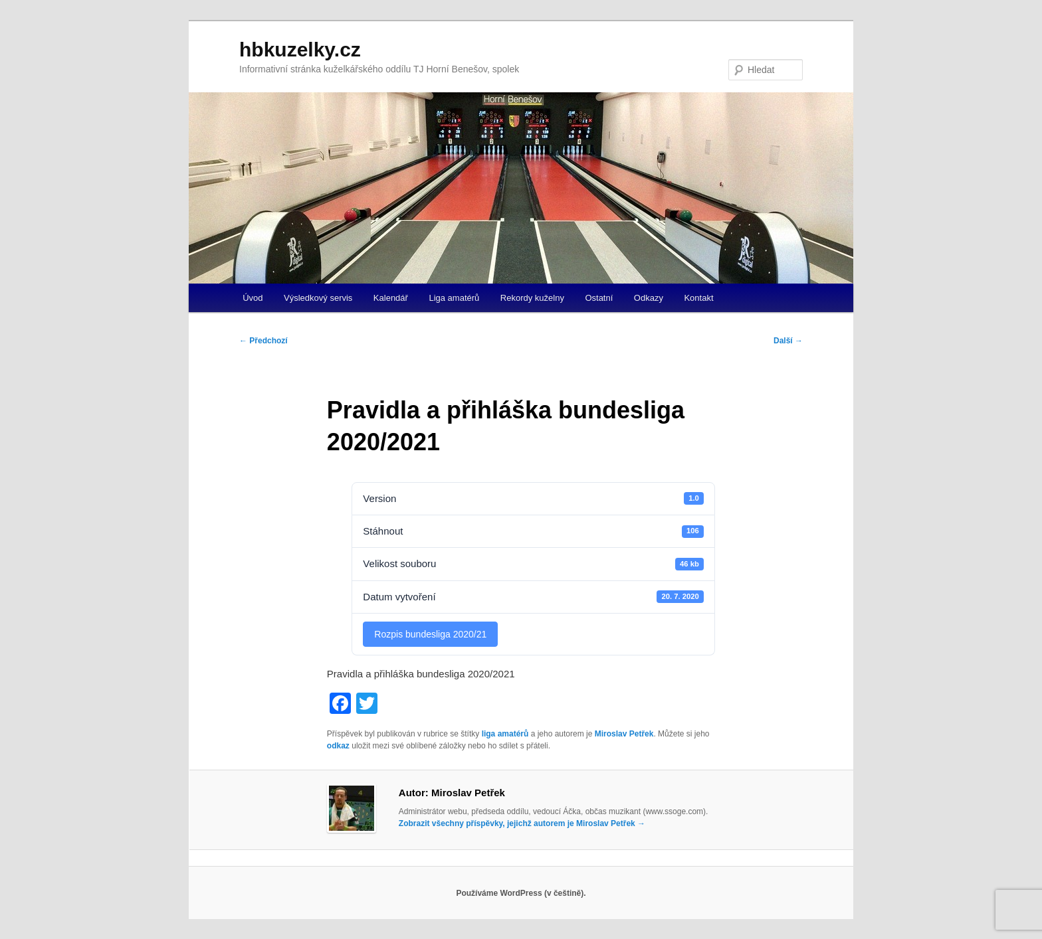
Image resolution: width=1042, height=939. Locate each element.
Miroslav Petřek (624, 733)
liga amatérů (505, 733)
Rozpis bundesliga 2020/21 (430, 634)
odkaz (338, 745)
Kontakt (698, 298)
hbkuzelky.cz (300, 49)
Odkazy (648, 298)
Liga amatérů (454, 298)
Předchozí (263, 340)
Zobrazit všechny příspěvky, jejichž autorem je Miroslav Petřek (522, 823)
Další (788, 340)
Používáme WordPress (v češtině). (520, 893)
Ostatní (599, 298)
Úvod (252, 298)
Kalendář (390, 298)
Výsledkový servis (318, 298)
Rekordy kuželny (532, 298)
